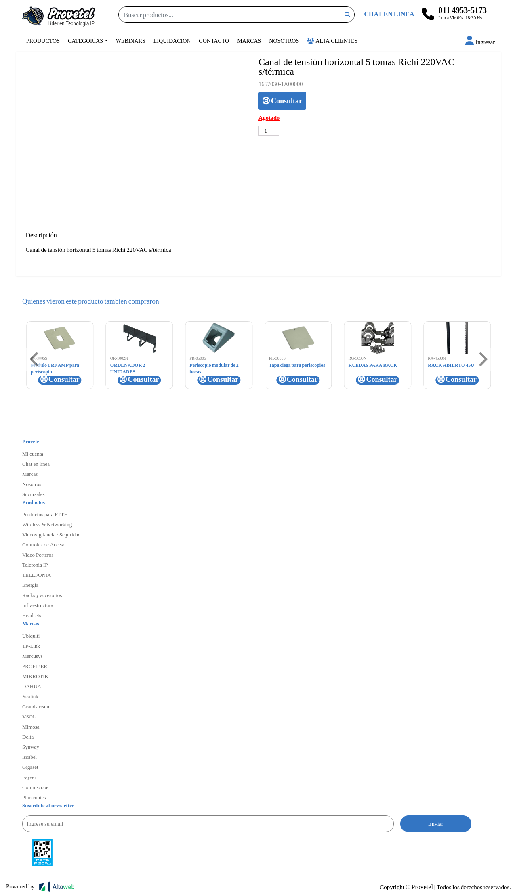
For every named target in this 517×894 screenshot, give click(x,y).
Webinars (130, 40)
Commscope (35, 787)
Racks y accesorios (42, 595)
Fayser (29, 777)
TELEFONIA (36, 575)
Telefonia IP (35, 564)
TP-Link (31, 646)
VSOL (29, 716)
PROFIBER (34, 666)
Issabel (29, 757)
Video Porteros (37, 554)
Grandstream (35, 706)
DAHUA (31, 686)
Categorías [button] (85, 40)
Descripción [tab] (41, 235)
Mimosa (31, 726)
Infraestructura (37, 605)
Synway (30, 746)
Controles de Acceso (43, 544)
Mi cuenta (32, 453)
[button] (480, 41)
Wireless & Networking (47, 524)
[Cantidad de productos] (268, 131)
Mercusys (32, 656)
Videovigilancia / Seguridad (51, 534)
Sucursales (33, 494)
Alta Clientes (332, 40)
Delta (28, 736)
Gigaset (30, 767)
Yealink (30, 696)
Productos (43, 40)
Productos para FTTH (45, 514)
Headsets (31, 615)
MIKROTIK (35, 676)
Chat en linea (36, 464)
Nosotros (284, 40)
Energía (30, 585)
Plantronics (34, 797)
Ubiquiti (31, 635)
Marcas (249, 40)
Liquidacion (172, 40)
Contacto (214, 40)
